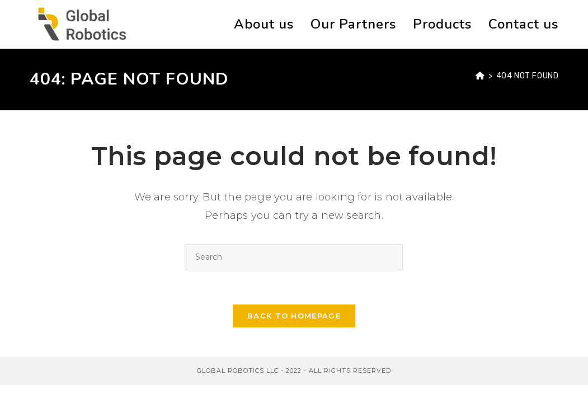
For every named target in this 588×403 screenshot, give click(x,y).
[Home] (480, 76)
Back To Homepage (294, 315)
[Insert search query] (294, 257)
